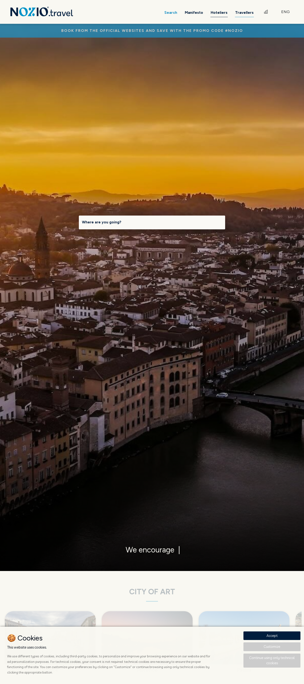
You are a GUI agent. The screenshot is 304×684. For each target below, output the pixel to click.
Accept (272, 635)
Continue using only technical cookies (272, 660)
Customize (272, 646)
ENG (285, 12)
